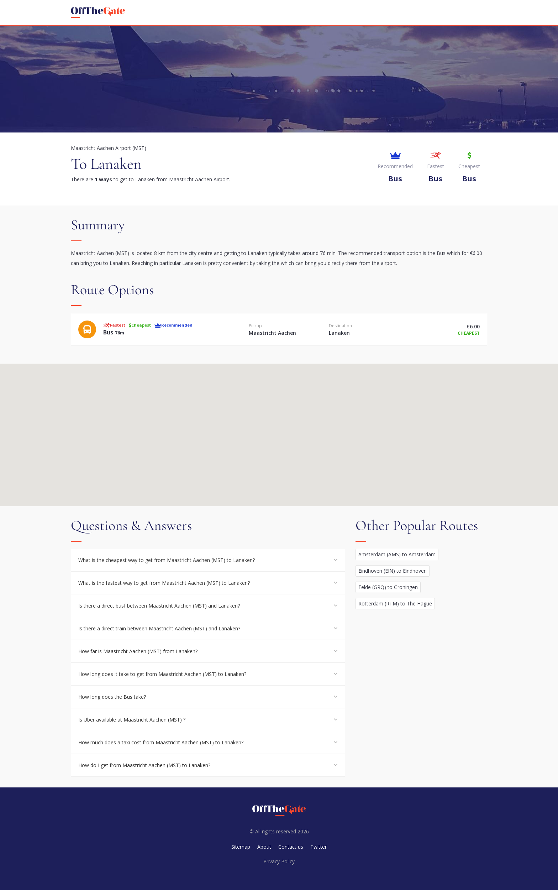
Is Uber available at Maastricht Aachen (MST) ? (131, 719)
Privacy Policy (279, 861)
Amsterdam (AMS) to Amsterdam (397, 554)
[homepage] (98, 12)
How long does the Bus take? (112, 696)
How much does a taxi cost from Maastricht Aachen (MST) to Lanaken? (160, 742)
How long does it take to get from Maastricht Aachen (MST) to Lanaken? (162, 674)
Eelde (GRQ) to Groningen (388, 587)
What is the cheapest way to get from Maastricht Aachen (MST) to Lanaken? (166, 560)
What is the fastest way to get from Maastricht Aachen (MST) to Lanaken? (164, 582)
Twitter (318, 846)
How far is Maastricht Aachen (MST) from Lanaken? (138, 651)
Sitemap (240, 846)
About (264, 846)
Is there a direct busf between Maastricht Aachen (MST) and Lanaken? (159, 605)
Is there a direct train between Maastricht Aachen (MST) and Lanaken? (159, 628)
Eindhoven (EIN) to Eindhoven (392, 570)
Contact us (290, 846)
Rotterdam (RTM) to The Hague (395, 603)
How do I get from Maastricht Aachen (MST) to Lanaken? (144, 765)
